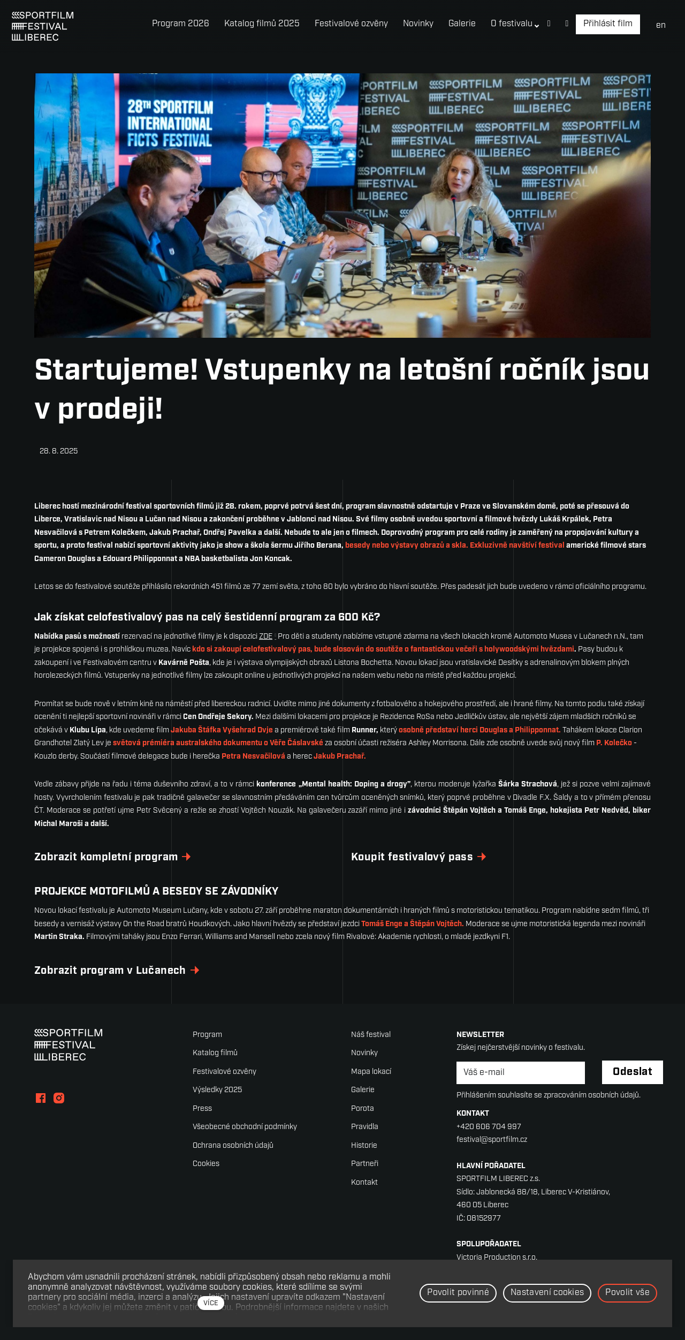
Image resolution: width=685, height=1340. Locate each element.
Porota (362, 1109)
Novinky (364, 1053)
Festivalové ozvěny (224, 1072)
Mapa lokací (371, 1072)
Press (202, 1109)
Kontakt (364, 1183)
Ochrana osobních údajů (233, 1146)
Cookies (206, 1164)
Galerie (363, 1090)
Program (207, 1035)
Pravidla (364, 1127)
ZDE (265, 637)
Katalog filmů (215, 1053)
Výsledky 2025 (217, 1090)
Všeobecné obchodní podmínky (245, 1127)
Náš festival (371, 1035)
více (210, 1303)
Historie (364, 1146)
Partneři (364, 1164)
